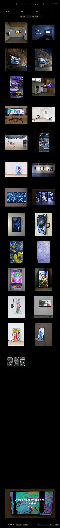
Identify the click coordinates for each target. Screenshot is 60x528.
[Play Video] (30, 507)
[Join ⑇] (57, 525)
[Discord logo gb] (11, 525)
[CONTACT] (19, 525)
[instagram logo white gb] (6, 525)
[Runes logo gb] (8, 525)
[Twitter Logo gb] (3, 525)
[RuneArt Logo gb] (14, 525)
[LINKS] (26, 525)
